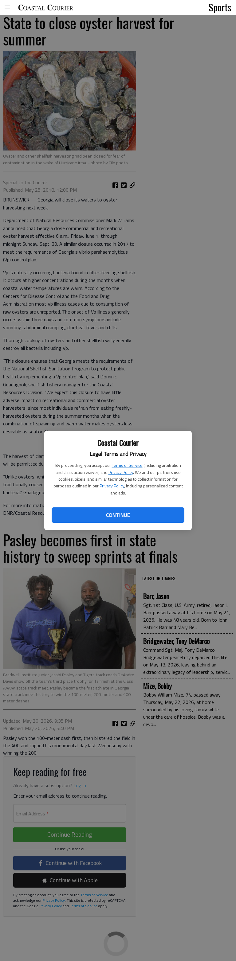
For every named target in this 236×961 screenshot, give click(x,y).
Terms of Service (127, 465)
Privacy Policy (120, 472)
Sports (220, 7)
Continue (118, 515)
